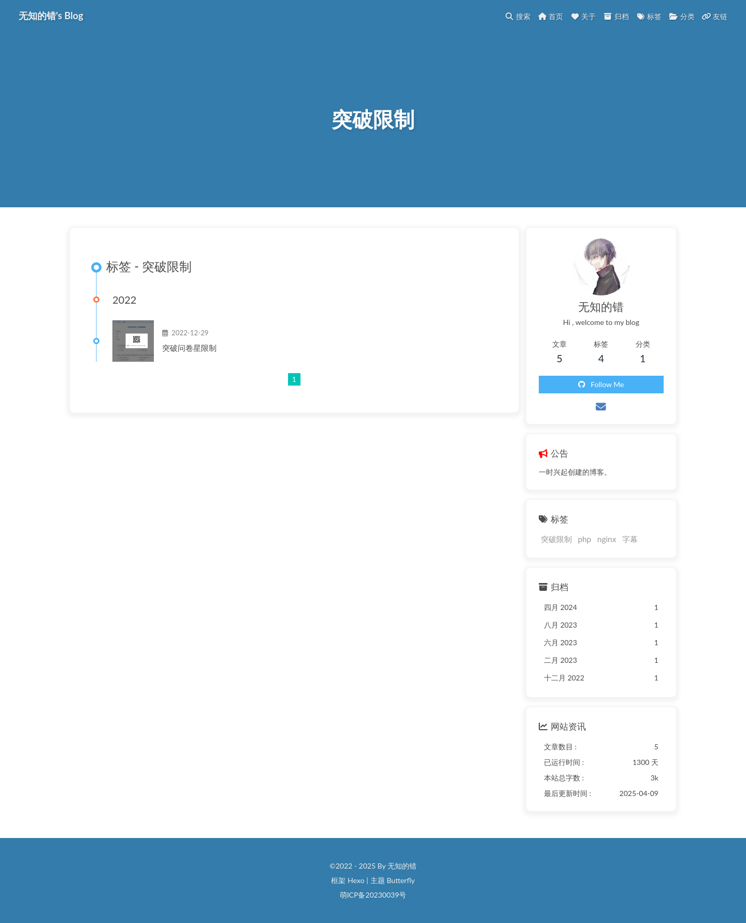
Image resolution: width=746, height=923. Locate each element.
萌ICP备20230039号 (373, 895)
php (584, 539)
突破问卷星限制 (189, 348)
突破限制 (556, 539)
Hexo (356, 880)
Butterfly (400, 880)
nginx (606, 539)
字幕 (630, 539)
